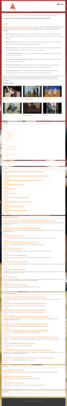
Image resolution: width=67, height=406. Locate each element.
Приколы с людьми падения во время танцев (16, 197)
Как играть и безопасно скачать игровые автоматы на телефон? (22, 228)
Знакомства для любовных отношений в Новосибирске (16, 26)
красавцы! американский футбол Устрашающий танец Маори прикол (23, 171)
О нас (6, 129)
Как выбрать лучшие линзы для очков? (14, 269)
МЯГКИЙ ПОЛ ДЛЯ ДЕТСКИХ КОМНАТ (12, 248)
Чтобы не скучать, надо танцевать (13, 383)
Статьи (6, 152)
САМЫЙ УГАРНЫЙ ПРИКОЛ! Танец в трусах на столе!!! (18, 202)
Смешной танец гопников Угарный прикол (15, 210)
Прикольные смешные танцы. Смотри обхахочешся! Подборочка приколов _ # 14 (26, 176)
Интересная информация (10, 147)
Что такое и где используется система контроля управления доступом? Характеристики (29, 220)
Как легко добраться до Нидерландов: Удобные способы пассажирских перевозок (27, 350)
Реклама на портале (9, 154)
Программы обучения (10, 134)
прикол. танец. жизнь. (9, 193)
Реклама (5, 391)
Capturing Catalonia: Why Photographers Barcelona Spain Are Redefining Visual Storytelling (30, 337)
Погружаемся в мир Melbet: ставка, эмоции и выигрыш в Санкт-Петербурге (25, 297)
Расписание (7, 137)
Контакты (7, 157)
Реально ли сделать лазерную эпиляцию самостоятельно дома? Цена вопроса (26, 316)
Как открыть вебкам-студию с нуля (13, 236)
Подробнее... (6, 173)
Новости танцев (8, 132)
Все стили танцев (9, 139)
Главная (6, 127)
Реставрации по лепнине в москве (13, 370)
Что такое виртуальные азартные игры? (15, 255)
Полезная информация (10, 149)
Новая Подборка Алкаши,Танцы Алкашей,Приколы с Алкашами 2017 (22, 180)
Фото (6, 144)
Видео (6, 142)
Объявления (7, 161)
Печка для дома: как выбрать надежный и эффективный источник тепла (24, 310)
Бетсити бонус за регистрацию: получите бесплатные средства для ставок (25, 324)
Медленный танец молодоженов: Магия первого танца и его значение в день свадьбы (28, 357)
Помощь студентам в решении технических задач (17, 376)
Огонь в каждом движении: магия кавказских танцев (18, 343)
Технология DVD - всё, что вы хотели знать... (16, 284)
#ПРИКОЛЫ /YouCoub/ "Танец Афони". (13, 206)
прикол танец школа (9, 189)
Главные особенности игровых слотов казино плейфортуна (21, 242)
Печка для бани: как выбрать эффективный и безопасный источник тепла (25, 303)
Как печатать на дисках (10, 277)
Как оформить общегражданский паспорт (15, 261)
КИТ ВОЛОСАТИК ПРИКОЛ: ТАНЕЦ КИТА (13, 184)
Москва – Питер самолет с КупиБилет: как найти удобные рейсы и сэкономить (26, 330)
